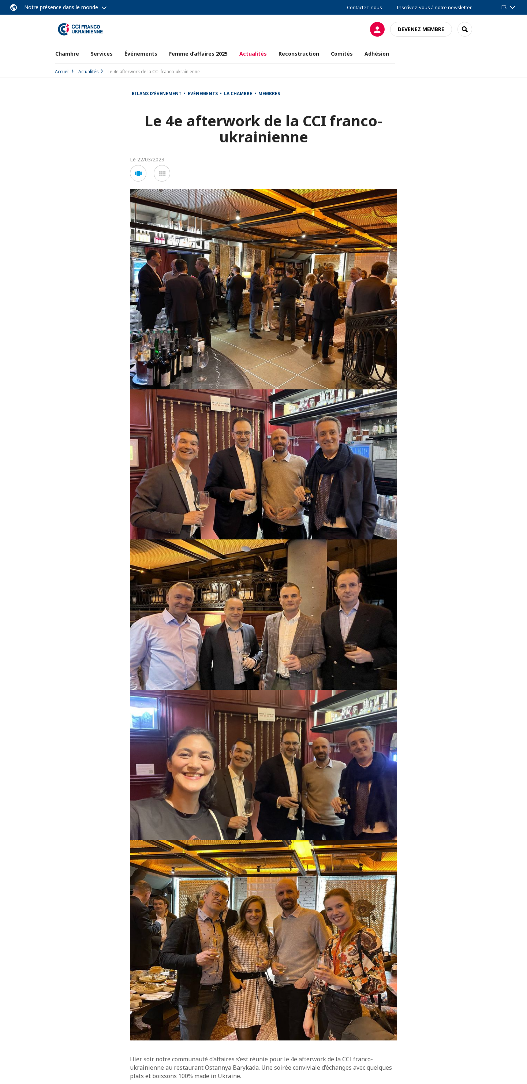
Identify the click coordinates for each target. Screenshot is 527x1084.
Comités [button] (342, 53)
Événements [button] (140, 53)
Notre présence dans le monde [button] (61, 7)
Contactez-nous (364, 7)
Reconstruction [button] (299, 53)
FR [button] (504, 7)
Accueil (62, 71)
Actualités (88, 71)
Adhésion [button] (377, 53)
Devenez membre (421, 29)
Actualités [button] (253, 53)
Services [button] (102, 53)
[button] (138, 173)
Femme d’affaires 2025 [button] (198, 53)
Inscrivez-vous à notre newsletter (434, 7)
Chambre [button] (67, 53)
